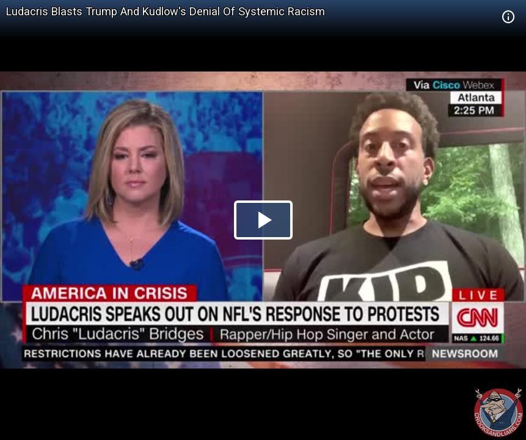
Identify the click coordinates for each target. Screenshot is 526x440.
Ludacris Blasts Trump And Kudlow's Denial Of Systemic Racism (165, 11)
